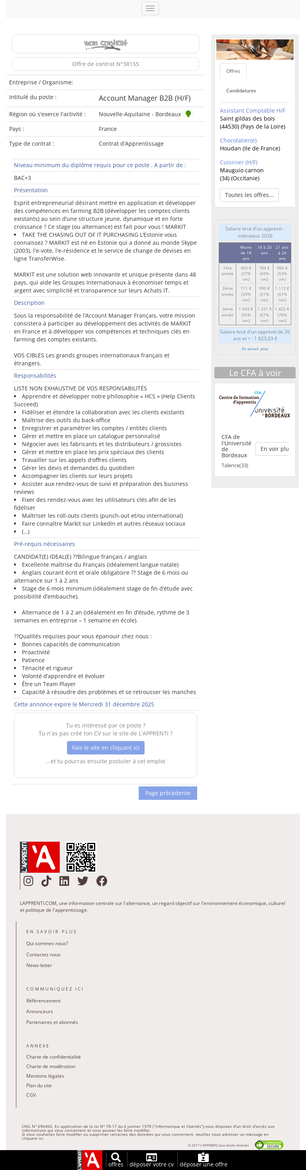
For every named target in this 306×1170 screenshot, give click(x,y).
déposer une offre (204, 1160)
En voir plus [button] (276, 448)
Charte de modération (50, 1066)
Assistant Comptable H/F (252, 110)
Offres (233, 71)
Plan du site (39, 1085)
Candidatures (241, 90)
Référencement (43, 1000)
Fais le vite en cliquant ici (105, 747)
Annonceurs (39, 1011)
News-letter (39, 965)
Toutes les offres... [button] (249, 195)
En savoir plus (255, 348)
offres (116, 1160)
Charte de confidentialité (53, 1056)
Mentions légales (45, 1075)
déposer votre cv (151, 1160)
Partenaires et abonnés (52, 1022)
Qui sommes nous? (47, 943)
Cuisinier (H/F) (238, 162)
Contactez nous (43, 954)
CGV (31, 1095)
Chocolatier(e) (238, 140)
